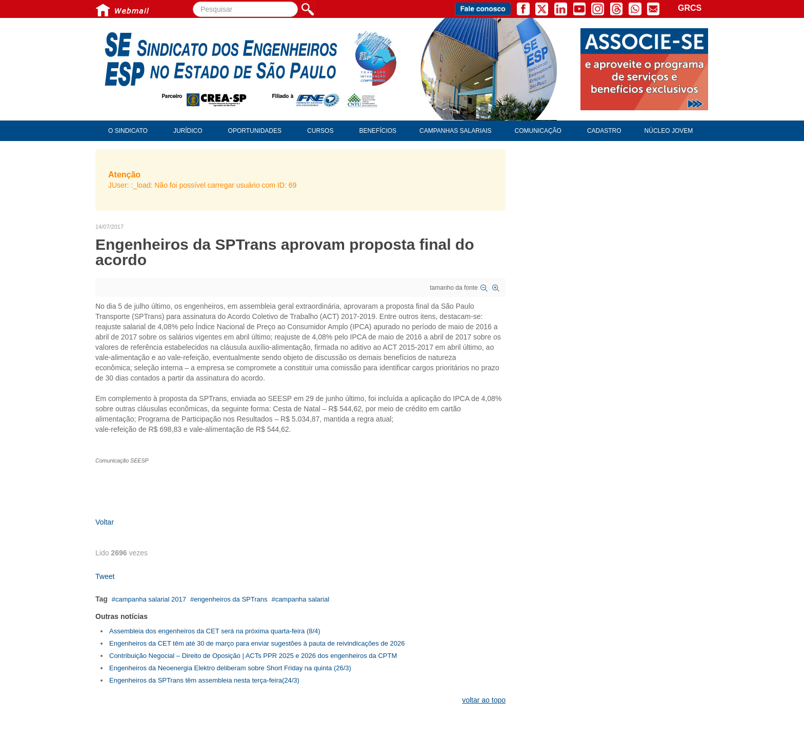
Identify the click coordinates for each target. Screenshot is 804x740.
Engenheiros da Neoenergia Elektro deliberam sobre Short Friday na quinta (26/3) (230, 668)
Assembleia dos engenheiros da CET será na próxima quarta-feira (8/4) (214, 631)
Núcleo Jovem (669, 130)
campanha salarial (302, 599)
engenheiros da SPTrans (230, 599)
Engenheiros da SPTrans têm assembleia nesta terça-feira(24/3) (204, 680)
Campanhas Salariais (455, 130)
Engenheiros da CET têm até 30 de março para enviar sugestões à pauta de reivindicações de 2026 (257, 643)
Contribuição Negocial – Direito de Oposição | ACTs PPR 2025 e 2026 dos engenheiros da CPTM (253, 655)
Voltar (104, 522)
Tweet (104, 576)
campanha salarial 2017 (150, 599)
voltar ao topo (484, 700)
